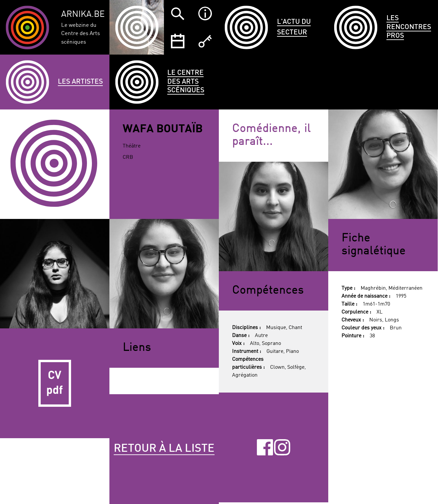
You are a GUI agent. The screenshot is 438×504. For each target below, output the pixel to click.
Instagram (282, 447)
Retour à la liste (164, 448)
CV (54, 383)
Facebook (265, 447)
